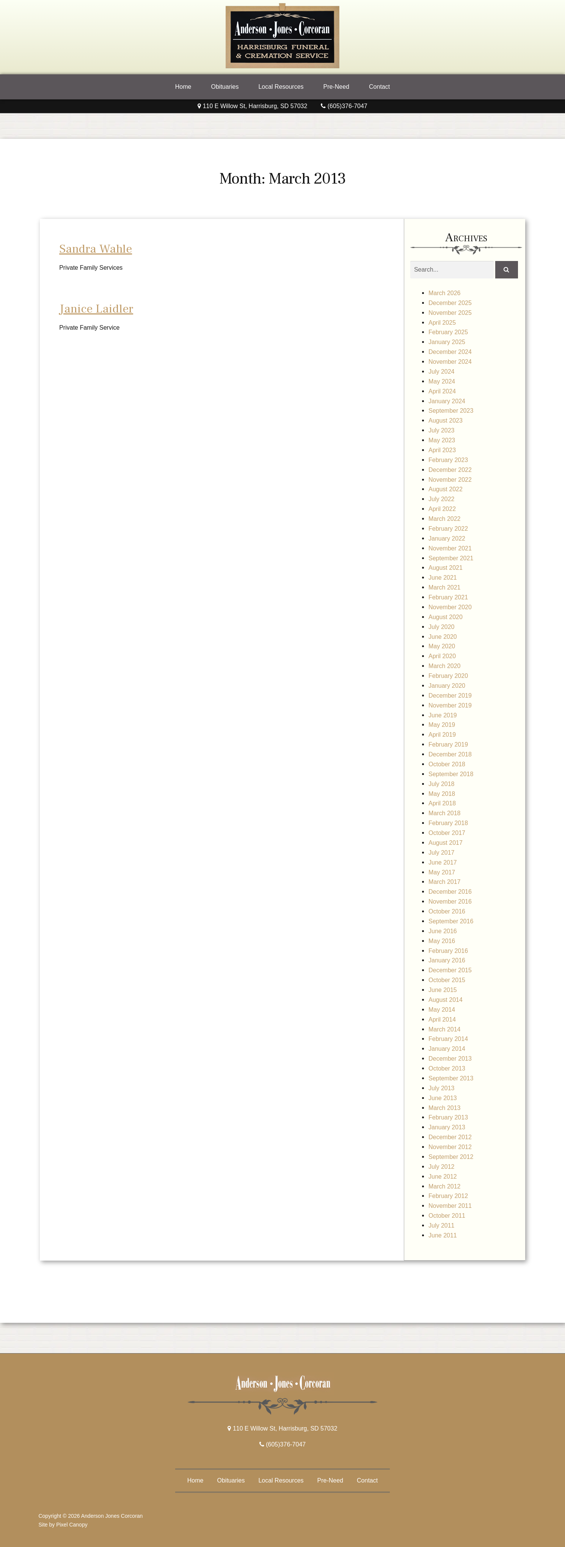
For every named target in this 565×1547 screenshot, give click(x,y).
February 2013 (448, 1117)
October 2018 (446, 764)
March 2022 (444, 519)
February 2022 (448, 528)
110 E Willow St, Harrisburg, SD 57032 (252, 106)
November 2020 (450, 607)
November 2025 (450, 313)
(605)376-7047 (344, 106)
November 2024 (450, 361)
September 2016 (450, 921)
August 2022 (445, 489)
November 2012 (450, 1147)
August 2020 (445, 617)
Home (183, 86)
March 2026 (444, 293)
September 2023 (450, 410)
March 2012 (444, 1186)
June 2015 (442, 990)
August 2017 (445, 843)
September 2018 (450, 774)
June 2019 (442, 715)
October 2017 (446, 833)
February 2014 (448, 1039)
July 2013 (441, 1088)
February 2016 (448, 951)
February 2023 (448, 460)
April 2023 (442, 450)
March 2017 (444, 882)
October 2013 (446, 1068)
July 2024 (441, 371)
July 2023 (441, 430)
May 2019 (441, 725)
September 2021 (450, 558)
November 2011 (450, 1206)
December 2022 (450, 470)
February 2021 (448, 597)
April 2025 (442, 322)
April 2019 (442, 734)
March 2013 (444, 1108)
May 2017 (441, 872)
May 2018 (441, 794)
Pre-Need (336, 86)
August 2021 (445, 567)
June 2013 (442, 1098)
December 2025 (450, 303)
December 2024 (450, 352)
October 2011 (446, 1215)
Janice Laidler (96, 309)
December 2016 (450, 891)
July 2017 (441, 852)
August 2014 (445, 1000)
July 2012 (441, 1166)
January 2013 (446, 1127)
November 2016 (450, 901)
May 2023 (441, 440)
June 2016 (442, 931)
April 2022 (442, 509)
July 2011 (441, 1225)
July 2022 (441, 499)
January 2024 (446, 401)
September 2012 (450, 1157)
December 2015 (450, 970)
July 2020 (441, 627)
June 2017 (442, 862)
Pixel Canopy (72, 1525)
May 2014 (441, 1009)
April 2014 (442, 1019)
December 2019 (450, 695)
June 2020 (442, 637)
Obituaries (225, 86)
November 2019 (450, 705)
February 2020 (448, 676)
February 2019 (448, 744)
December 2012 (450, 1137)
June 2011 (442, 1235)
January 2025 (446, 342)
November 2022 (450, 479)
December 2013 (450, 1058)
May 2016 (441, 941)
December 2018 (450, 754)
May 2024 (441, 381)
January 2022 (446, 538)
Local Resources (280, 86)
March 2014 (444, 1029)
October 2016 (446, 911)
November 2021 (450, 548)
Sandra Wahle (95, 249)
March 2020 (444, 666)
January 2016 (446, 960)
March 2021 (444, 587)
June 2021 (442, 577)
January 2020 (446, 685)
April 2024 (442, 391)
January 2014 (446, 1048)
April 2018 (442, 803)
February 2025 (448, 332)
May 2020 (441, 646)
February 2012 (448, 1196)
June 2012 (442, 1176)
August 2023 (445, 420)
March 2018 (444, 813)
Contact (379, 86)
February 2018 (448, 823)
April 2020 (442, 656)
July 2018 (441, 784)
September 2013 (450, 1078)
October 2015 (446, 980)
